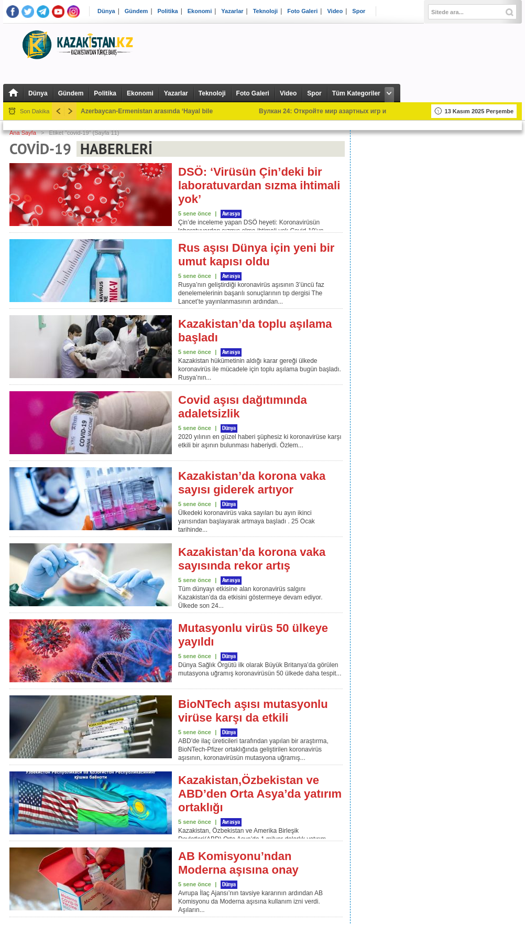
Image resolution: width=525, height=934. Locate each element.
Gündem (136, 11)
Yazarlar (232, 11)
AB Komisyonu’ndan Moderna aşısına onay (238, 863)
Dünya (106, 11)
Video (335, 11)
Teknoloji (265, 11)
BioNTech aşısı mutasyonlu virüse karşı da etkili (253, 710)
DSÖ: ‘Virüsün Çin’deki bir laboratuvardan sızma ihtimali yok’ (259, 185)
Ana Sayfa (22, 133)
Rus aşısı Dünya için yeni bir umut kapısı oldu (256, 254)
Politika (168, 11)
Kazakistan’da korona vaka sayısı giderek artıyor (251, 482)
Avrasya (231, 214)
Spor (358, 11)
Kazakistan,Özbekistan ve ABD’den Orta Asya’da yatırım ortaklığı (260, 794)
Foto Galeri (302, 11)
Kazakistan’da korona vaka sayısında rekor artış (251, 558)
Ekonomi (200, 11)
